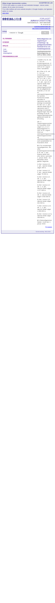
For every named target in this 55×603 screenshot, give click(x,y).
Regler (5, 51)
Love (4, 49)
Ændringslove (7, 53)
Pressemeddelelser (10, 56)
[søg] (23, 33)
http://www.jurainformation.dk (41, 28)
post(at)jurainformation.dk (42, 26)
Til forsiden (7, 38)
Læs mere (5, 13)
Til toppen (48, 227)
